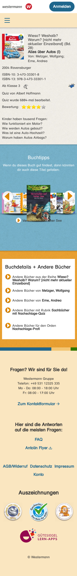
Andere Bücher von (41, 291)
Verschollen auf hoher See (42, 220)
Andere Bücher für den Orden (34, 326)
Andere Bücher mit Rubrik (40, 310)
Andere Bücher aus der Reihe (42, 277)
